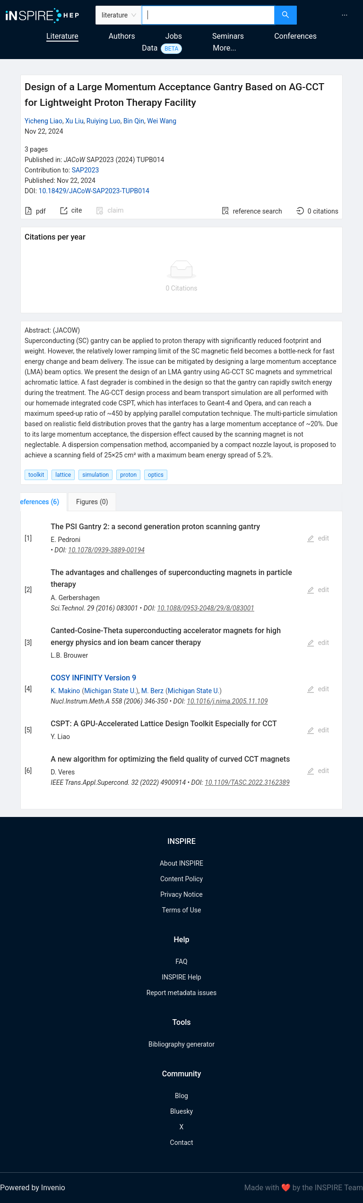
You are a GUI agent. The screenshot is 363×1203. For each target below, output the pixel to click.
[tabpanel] (181, 660)
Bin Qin (133, 121)
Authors (122, 36)
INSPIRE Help (181, 977)
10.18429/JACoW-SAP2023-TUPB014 (94, 191)
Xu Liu (74, 121)
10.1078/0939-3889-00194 (106, 550)
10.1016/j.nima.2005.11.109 (227, 701)
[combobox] (208, 15)
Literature (62, 36)
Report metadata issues (181, 993)
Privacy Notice (181, 894)
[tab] (49, 502)
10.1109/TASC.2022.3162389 (247, 782)
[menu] (331, 15)
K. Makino (65, 691)
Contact (181, 1142)
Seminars (228, 36)
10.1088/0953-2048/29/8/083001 (205, 608)
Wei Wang (161, 121)
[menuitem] (344, 15)
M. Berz (152, 691)
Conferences (295, 36)
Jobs (173, 36)
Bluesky (181, 1111)
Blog (181, 1096)
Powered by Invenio (32, 1187)
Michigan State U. (110, 691)
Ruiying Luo (103, 121)
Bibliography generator (181, 1044)
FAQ (181, 961)
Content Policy (181, 879)
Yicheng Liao (43, 121)
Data (149, 47)
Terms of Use (181, 910)
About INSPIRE (181, 863)
